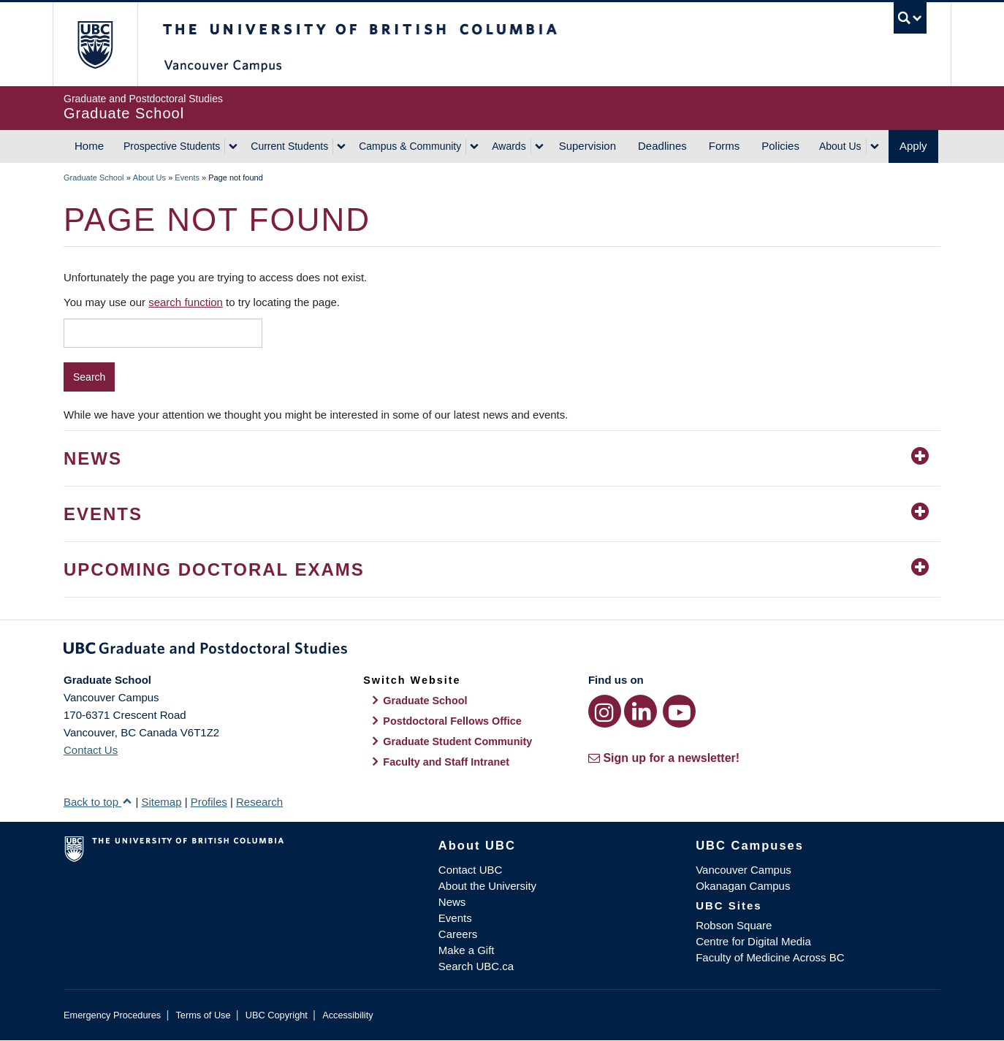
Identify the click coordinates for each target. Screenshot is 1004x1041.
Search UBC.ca (476, 966)
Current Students (289, 146)
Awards (508, 146)
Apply (913, 146)
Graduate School (94, 177)
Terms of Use (202, 1015)
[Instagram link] (604, 711)
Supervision (587, 146)
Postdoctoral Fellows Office (452, 721)
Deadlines (662, 146)
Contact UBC (470, 869)
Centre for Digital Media (753, 941)
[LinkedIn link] (640, 711)
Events (187, 177)
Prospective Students (171, 146)
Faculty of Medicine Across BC (770, 957)
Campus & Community (410, 146)
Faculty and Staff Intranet (446, 762)
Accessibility (347, 1015)
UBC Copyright (277, 1015)
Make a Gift (466, 950)
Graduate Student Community (457, 741)
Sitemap (161, 802)
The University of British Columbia (95, 44)
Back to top (98, 802)
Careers (457, 934)
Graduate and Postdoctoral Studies (502, 651)
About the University (487, 886)
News (452, 902)
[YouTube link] (679, 711)
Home (89, 146)
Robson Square (734, 925)
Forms (724, 146)
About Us (840, 146)
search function (185, 302)
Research (259, 802)
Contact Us (91, 750)
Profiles (209, 802)
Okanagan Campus (743, 886)
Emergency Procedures (112, 1015)
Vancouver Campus (743, 869)
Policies (780, 146)
